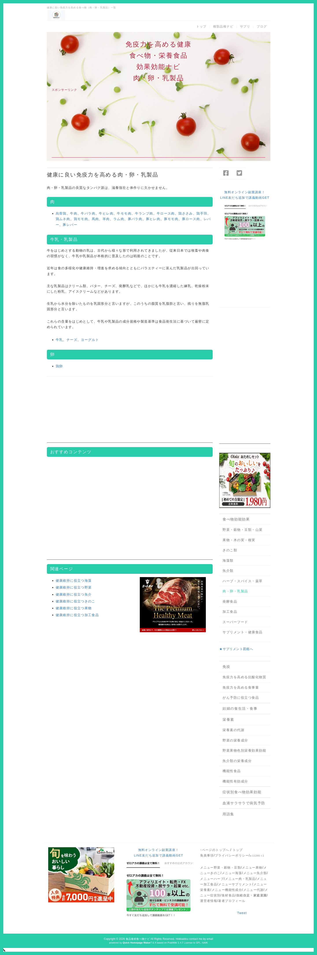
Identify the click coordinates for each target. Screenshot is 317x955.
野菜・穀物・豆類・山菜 (243, 529)
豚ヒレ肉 (153, 219)
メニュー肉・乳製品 (240, 879)
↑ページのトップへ (214, 850)
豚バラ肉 (135, 219)
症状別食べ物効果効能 (242, 792)
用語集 (228, 814)
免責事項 (207, 855)
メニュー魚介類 (255, 873)
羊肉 (106, 219)
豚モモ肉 (171, 219)
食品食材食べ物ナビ (138, 938)
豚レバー (70, 225)
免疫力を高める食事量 (241, 687)
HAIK (205, 942)
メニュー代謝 (253, 890)
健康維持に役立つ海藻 (74, 580)
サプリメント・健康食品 (243, 632)
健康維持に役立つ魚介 (74, 594)
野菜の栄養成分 (235, 740)
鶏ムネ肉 (63, 219)
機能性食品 (232, 771)
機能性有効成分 (235, 781)
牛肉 (73, 213)
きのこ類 (230, 550)
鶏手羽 (201, 213)
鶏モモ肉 (81, 219)
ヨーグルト (90, 340)
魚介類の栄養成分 (237, 761)
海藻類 (228, 560)
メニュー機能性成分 (227, 890)
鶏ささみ (185, 213)
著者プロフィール (231, 901)
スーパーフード (235, 622)
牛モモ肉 (124, 213)
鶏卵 (59, 366)
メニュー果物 (252, 867)
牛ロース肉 (166, 213)
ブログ (262, 26)
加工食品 (230, 611)
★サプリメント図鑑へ (236, 649)
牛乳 (59, 340)
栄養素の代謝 (233, 730)
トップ (201, 26)
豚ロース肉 (191, 219)
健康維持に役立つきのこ (75, 601)
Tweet (242, 913)
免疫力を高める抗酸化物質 (244, 677)
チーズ (71, 340)
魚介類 (228, 570)
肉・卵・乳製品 (235, 591)
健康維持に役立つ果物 (74, 608)
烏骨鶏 (61, 213)
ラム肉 (118, 219)
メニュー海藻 (232, 873)
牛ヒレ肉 (106, 213)
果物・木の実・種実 (239, 540)
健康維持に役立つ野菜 (74, 587)
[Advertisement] (158, 127)
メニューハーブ (212, 879)
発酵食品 (230, 601)
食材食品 (228, 895)
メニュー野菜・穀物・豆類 (220, 867)
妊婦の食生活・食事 (240, 708)
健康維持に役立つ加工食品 (77, 615)
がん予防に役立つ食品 (241, 697)
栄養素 (228, 719)
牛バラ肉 (88, 213)
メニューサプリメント (235, 884)
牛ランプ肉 (144, 213)
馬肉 (95, 219)
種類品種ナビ (223, 26)
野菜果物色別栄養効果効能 (244, 750)
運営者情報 (208, 901)
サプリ (245, 26)
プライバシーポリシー (232, 855)
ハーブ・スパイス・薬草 (243, 581)
